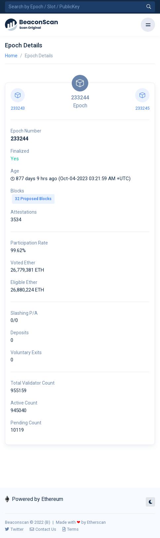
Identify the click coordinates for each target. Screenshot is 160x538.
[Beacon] (31, 25)
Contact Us (43, 529)
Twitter (14, 529)
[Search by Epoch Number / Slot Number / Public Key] (80, 6)
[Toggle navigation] (148, 25)
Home (11, 55)
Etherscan (96, 522)
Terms (70, 529)
